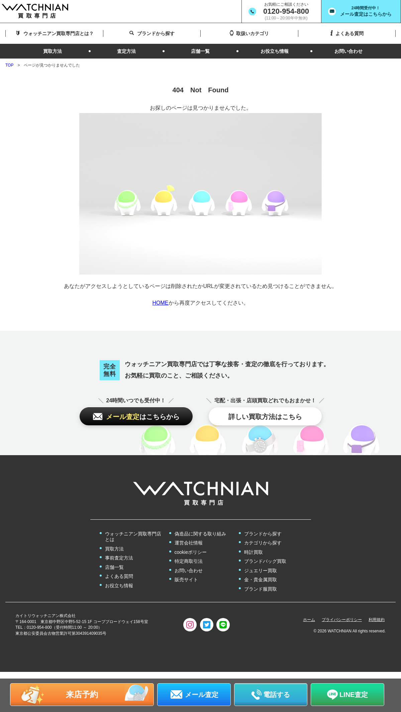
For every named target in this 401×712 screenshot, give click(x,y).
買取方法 (114, 548)
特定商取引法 (189, 561)
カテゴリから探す (263, 542)
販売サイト (186, 579)
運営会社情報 (189, 542)
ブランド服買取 (260, 589)
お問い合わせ (189, 570)
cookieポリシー (191, 552)
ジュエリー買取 (260, 570)
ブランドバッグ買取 (265, 561)
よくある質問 (119, 576)
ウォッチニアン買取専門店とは (133, 536)
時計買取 (253, 552)
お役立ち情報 (119, 585)
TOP (9, 65)
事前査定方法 (119, 558)
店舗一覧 (114, 567)
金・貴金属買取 (260, 579)
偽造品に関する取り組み (200, 533)
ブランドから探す (263, 533)
